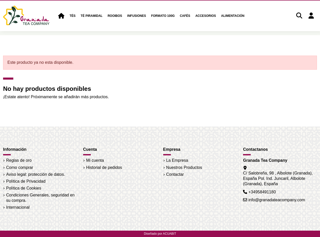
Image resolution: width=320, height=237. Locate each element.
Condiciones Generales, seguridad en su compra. (40, 198)
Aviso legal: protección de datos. (35, 174)
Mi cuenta (95, 160)
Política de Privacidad (26, 181)
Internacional (18, 207)
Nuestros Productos (184, 167)
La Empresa (177, 160)
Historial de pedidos (104, 167)
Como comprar (19, 167)
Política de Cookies (23, 188)
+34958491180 (262, 192)
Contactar (175, 174)
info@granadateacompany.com (276, 200)
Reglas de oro (19, 160)
